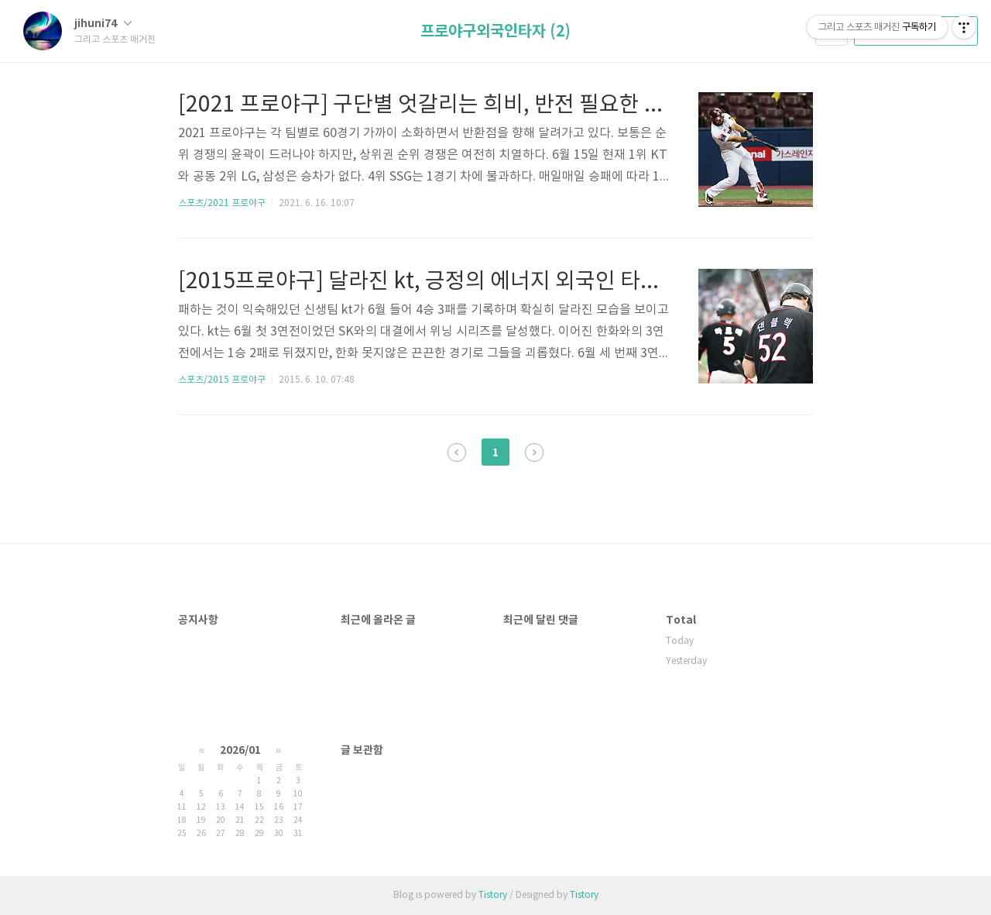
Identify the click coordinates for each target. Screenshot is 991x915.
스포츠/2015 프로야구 (222, 380)
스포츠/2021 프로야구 (222, 203)
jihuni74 (103, 23)
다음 (534, 452)
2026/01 (240, 750)
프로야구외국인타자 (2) (495, 31)
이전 (456, 452)
